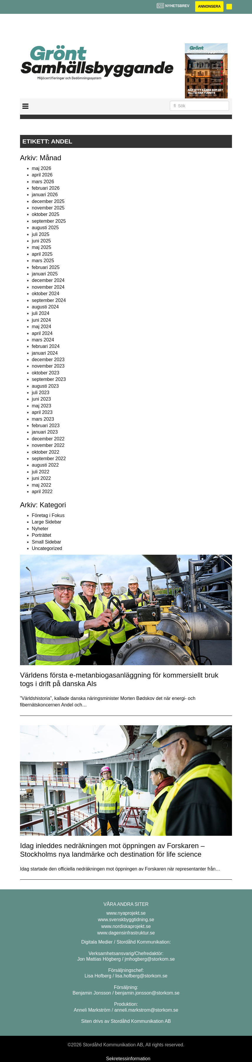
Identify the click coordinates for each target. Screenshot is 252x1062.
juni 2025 (41, 240)
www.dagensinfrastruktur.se (126, 932)
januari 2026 (45, 194)
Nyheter (40, 528)
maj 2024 (41, 326)
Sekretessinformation (128, 1058)
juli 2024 (40, 313)
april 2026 (42, 174)
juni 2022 (41, 478)
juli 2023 (40, 392)
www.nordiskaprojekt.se (126, 926)
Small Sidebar (46, 541)
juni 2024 (41, 320)
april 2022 (42, 491)
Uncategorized (47, 548)
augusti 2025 (45, 227)
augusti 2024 (45, 306)
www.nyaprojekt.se (125, 913)
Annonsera (209, 6)
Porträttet (41, 535)
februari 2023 (45, 425)
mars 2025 (43, 260)
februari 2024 (45, 346)
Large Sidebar (47, 521)
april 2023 (42, 412)
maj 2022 (41, 485)
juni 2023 (41, 399)
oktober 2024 (45, 293)
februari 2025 (45, 267)
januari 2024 (45, 353)
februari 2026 (45, 188)
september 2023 (49, 379)
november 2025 (48, 207)
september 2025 (49, 221)
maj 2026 (41, 168)
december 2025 (48, 201)
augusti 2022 (45, 465)
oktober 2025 (45, 214)
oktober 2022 (45, 452)
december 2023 (48, 359)
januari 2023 (45, 432)
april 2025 (42, 254)
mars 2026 (43, 181)
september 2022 (49, 458)
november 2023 (48, 366)
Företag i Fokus (48, 515)
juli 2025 (40, 234)
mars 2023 (43, 419)
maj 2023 (41, 405)
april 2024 (42, 333)
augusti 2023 (45, 386)
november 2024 (48, 287)
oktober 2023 (45, 372)
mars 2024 (43, 339)
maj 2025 (41, 247)
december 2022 (48, 438)
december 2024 (48, 280)
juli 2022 (40, 471)
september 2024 (49, 300)
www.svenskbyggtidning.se (126, 919)
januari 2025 (45, 273)
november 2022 (48, 445)
